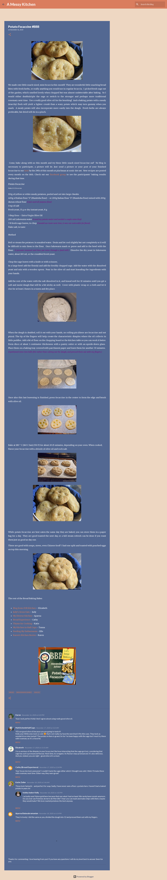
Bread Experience (21, 619)
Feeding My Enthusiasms (25, 631)
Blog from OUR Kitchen (24, 608)
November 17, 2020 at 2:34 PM (50, 767)
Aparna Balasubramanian (26, 813)
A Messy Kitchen (21, 4)
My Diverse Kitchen (22, 616)
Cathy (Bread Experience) (26, 767)
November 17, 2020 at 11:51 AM (36, 748)
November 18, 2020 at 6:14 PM (50, 813)
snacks (37, 692)
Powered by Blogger (83, 876)
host (26, 170)
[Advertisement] (122, 104)
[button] (9, 34)
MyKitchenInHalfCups (25, 728)
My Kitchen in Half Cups (25, 627)
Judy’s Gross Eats (21, 612)
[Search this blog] (152, 4)
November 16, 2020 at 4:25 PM (33, 715)
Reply (17, 722)
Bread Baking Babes (24, 692)
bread (11, 692)
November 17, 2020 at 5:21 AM (47, 728)
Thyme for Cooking (22, 623)
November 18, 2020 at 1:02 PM (51, 793)
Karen (18, 715)
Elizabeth (19, 747)
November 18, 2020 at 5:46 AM (38, 782)
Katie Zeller (20, 782)
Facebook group (58, 174)
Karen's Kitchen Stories (24, 635)
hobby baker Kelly (31, 792)
